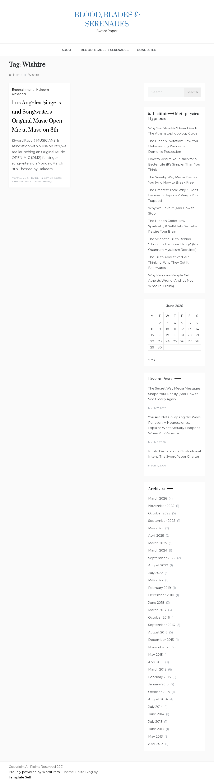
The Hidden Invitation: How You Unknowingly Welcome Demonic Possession (173, 146)
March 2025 (157, 543)
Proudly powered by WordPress (34, 772)
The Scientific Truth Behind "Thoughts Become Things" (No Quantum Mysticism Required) (173, 244)
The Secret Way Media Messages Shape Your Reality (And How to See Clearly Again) (174, 393)
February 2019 (159, 588)
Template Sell (20, 777)
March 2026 (157, 498)
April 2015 (155, 662)
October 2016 (159, 617)
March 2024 (157, 550)
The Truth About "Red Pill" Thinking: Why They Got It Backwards (168, 262)
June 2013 (156, 729)
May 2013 (155, 736)
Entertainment (23, 90)
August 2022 (158, 565)
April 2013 (155, 744)
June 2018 (156, 603)
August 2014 (158, 699)
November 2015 (161, 647)
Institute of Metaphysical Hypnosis (174, 116)
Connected (146, 50)
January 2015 (158, 684)
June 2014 (156, 714)
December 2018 (161, 595)
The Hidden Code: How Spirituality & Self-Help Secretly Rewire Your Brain (172, 226)
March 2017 (157, 610)
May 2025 (155, 528)
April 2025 (156, 535)
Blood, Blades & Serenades (107, 19)
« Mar (152, 359)
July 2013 (155, 722)
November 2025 (161, 506)
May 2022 (155, 580)
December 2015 (161, 640)
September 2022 (161, 558)
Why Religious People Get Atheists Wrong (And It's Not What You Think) (170, 280)
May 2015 (155, 654)
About (67, 50)
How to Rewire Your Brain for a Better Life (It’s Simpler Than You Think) (174, 164)
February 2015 (159, 677)
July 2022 (155, 573)
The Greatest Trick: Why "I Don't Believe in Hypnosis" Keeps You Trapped (173, 195)
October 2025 (159, 513)
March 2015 (157, 669)
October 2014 (159, 692)
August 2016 (157, 632)
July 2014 (155, 707)
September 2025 (161, 521)
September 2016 (161, 625)
